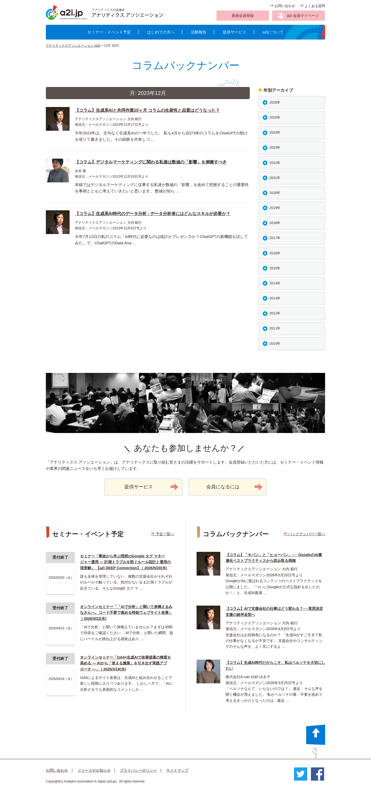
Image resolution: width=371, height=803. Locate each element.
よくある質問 (312, 6)
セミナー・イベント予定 (109, 32)
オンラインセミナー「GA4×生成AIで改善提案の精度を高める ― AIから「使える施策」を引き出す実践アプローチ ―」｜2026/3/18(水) (125, 663)
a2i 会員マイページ (303, 15)
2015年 (275, 268)
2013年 (275, 298)
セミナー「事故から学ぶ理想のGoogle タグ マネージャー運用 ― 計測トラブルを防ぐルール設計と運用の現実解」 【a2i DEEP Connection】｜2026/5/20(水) (125, 562)
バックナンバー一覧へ (304, 534)
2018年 (275, 223)
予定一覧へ (162, 534)
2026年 (275, 102)
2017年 (275, 238)
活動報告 (199, 32)
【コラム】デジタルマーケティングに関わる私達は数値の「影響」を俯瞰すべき (151, 162)
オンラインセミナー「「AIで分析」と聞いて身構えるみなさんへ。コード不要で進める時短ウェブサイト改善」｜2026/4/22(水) (126, 613)
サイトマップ (177, 770)
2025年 (275, 117)
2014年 (275, 283)
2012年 (275, 313)
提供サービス (234, 32)
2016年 (275, 253)
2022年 (275, 163)
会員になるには (234, 487)
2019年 (275, 208)
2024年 (275, 132)
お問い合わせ (282, 6)
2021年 (275, 178)
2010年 (275, 343)
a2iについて (273, 32)
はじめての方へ (161, 32)
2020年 (275, 193)
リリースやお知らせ (94, 770)
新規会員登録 (243, 15)
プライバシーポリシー (138, 770)
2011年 (275, 328)
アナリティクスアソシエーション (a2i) (73, 45)
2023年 (275, 147)
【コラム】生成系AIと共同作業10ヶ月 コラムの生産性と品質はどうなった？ (147, 110)
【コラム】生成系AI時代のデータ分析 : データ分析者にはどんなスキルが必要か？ (152, 213)
